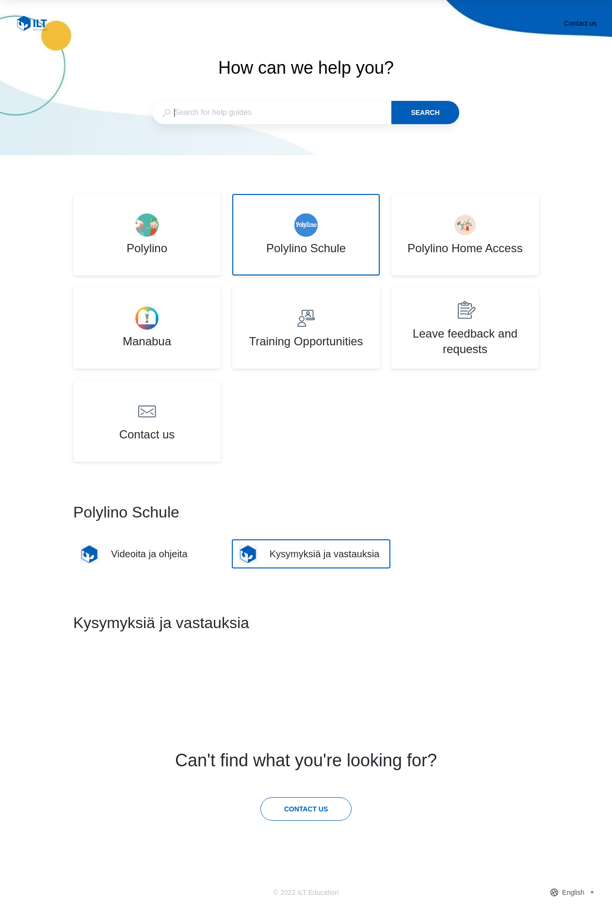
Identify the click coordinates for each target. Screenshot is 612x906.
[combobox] (272, 112)
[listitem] (147, 234)
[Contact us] (306, 809)
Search (425, 112)
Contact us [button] (580, 23)
